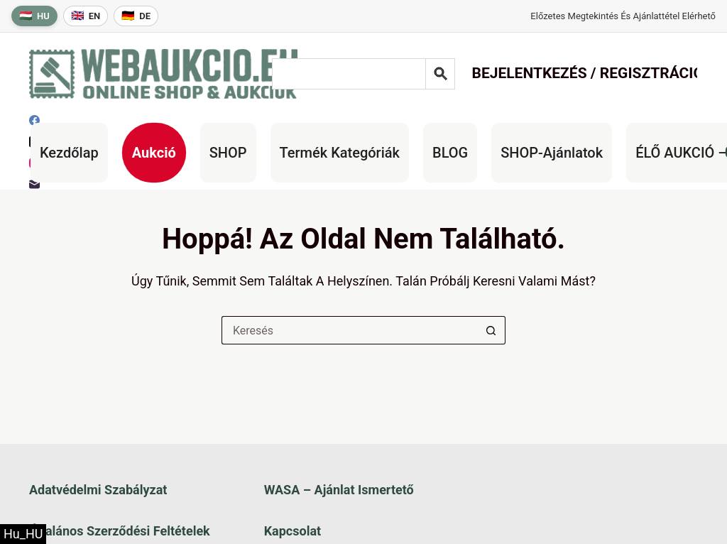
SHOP (228, 152)
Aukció (154, 152)
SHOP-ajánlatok (552, 152)
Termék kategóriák (340, 152)
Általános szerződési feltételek (119, 530)
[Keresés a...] (349, 330)
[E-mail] (34, 184)
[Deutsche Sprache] (136, 16)
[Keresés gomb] (491, 330)
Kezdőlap (69, 152)
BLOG (450, 152)
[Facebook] (34, 120)
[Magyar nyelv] (34, 16)
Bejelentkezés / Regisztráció (587, 73)
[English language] (86, 16)
